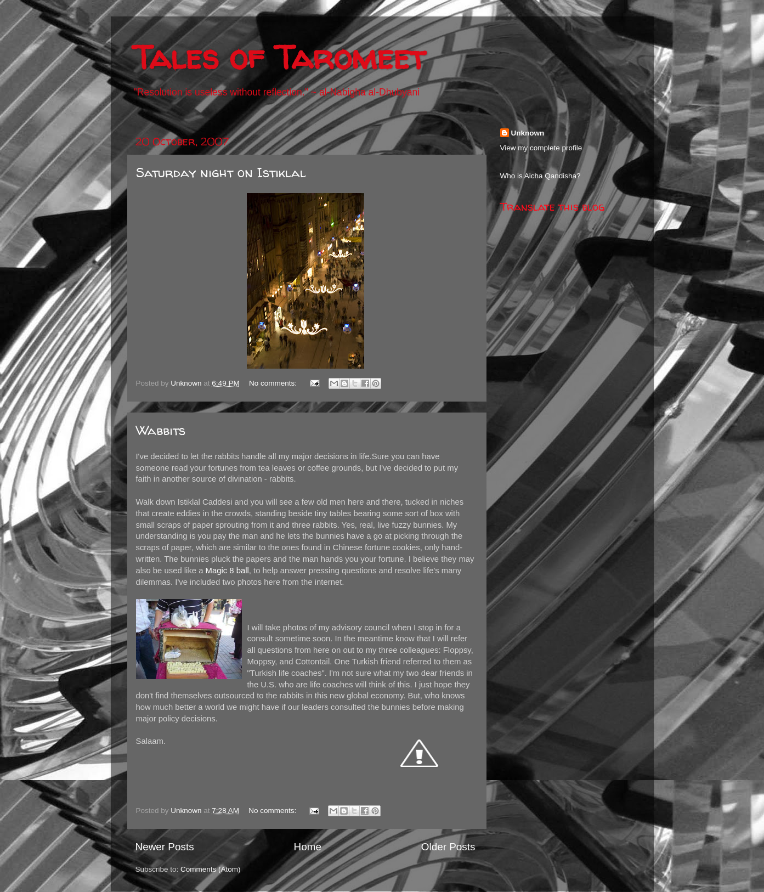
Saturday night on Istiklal (221, 172)
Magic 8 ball (227, 570)
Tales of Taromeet (279, 57)
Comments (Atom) (210, 869)
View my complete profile (541, 148)
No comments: (274, 383)
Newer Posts (164, 847)
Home (307, 847)
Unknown (528, 133)
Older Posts (448, 847)
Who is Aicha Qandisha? (540, 176)
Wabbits (160, 430)
